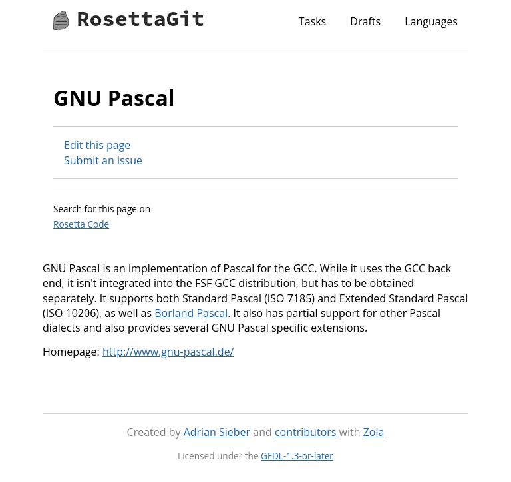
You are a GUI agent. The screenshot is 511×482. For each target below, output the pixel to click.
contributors (307, 432)
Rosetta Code (81, 224)
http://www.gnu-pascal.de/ (168, 351)
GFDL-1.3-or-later (297, 455)
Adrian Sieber (217, 432)
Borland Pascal (191, 313)
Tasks (312, 21)
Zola (374, 432)
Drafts (365, 21)
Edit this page (97, 145)
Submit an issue (103, 160)
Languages (431, 21)
